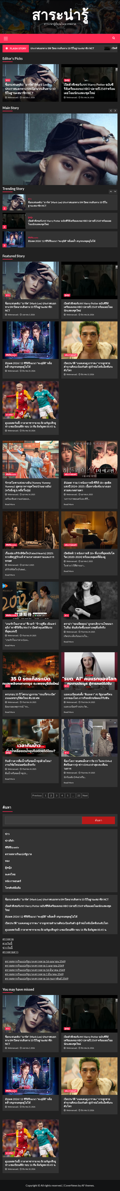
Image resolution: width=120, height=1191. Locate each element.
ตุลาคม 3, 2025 (28, 565)
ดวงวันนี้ (7, 943)
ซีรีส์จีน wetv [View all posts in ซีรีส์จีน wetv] (33, 238)
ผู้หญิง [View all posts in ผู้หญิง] (67, 80)
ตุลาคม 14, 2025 (28, 494)
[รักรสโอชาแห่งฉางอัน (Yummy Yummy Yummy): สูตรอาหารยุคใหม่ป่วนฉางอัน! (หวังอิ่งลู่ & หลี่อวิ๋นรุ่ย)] (31, 459)
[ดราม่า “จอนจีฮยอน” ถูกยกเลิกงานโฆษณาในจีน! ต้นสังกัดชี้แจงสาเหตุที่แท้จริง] (89, 600)
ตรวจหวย (8, 938)
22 (78, 795)
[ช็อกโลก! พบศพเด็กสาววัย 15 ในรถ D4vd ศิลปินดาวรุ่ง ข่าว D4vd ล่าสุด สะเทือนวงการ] (89, 738)
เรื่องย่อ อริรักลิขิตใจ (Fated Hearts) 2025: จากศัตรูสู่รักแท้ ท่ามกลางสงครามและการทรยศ (29, 557)
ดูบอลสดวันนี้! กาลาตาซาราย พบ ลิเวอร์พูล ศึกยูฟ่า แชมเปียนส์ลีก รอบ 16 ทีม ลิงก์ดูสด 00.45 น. (56, 929)
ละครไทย (10, 874)
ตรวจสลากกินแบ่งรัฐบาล (18, 854)
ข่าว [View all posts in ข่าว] (7, 80)
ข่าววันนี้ (8, 947)
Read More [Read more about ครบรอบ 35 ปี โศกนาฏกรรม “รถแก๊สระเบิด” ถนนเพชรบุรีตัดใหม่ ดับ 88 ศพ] (10, 712)
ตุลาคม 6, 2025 (87, 494)
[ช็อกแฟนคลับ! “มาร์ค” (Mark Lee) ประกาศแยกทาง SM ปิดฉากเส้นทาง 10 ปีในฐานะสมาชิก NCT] (60, 171)
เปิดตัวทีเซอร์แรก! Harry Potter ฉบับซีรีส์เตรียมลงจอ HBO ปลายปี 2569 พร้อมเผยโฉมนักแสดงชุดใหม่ (89, 89)
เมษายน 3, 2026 (28, 97)
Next (85, 795)
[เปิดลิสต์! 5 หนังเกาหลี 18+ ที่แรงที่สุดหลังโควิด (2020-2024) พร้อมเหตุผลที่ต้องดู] (89, 530)
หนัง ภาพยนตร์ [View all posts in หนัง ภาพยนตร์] (70, 355)
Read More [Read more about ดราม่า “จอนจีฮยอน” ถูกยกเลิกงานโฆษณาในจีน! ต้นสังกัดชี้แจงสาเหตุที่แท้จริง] (69, 641)
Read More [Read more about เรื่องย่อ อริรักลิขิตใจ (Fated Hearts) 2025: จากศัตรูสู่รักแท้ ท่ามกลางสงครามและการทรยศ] (10, 575)
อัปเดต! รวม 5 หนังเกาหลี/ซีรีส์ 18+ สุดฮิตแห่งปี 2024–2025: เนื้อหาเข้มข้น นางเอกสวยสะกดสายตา (87, 486)
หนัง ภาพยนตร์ (13, 881)
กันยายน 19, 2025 (88, 773)
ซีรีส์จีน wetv (12, 847)
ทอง (7, 860)
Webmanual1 (13, 97)
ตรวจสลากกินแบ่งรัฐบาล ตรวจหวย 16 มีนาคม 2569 (35, 969)
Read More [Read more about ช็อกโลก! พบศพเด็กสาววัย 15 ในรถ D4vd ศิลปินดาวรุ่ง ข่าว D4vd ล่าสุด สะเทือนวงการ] (69, 782)
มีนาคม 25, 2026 (28, 371)
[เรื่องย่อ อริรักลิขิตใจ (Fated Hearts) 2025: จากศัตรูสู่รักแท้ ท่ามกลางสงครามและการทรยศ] (31, 530)
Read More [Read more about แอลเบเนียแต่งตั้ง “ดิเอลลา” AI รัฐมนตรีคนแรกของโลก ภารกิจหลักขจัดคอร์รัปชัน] (69, 712)
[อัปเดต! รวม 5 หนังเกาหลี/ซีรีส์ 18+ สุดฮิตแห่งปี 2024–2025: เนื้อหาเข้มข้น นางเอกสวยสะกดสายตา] (89, 459)
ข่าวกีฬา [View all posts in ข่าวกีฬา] (9, 415)
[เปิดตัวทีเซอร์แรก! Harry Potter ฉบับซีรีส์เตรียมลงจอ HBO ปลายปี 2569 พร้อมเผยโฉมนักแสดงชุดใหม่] (14, 221)
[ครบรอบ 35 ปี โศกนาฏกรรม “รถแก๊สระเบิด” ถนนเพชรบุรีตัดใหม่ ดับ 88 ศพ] (31, 671)
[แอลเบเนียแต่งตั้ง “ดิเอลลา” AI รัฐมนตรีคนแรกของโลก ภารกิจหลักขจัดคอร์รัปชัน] (89, 671)
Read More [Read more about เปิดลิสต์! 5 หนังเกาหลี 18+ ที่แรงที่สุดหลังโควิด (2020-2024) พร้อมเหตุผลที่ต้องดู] (69, 571)
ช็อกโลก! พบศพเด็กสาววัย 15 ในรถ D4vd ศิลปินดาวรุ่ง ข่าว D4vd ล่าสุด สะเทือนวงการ (88, 764)
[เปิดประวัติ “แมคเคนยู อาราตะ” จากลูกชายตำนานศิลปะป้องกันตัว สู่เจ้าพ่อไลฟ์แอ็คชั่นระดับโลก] (89, 340)
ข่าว (7, 833)
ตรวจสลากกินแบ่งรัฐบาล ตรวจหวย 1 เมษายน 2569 (34, 965)
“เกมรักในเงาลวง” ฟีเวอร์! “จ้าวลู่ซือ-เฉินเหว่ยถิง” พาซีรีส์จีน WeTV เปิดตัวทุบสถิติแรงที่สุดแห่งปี (30, 627)
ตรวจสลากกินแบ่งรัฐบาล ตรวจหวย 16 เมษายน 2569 (35, 961)
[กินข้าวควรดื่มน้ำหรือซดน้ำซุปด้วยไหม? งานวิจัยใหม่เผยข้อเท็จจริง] (31, 738)
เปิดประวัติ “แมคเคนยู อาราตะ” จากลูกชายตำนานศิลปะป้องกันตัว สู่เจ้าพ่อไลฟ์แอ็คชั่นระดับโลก (88, 367)
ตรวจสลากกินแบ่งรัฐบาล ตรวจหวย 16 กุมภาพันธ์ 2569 (36, 978)
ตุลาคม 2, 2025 (87, 561)
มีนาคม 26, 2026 (87, 97)
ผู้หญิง (8, 867)
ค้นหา (7, 807)
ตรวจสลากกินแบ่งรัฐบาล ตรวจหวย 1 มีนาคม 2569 (34, 974)
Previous (37, 795)
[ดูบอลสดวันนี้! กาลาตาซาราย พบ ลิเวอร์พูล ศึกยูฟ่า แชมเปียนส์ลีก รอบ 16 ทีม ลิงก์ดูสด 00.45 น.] (31, 400)
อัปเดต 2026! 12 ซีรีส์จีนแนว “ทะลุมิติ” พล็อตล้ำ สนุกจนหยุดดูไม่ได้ (61, 241)
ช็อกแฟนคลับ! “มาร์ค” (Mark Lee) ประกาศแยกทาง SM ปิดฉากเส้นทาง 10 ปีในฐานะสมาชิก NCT (30, 89)
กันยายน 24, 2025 (88, 632)
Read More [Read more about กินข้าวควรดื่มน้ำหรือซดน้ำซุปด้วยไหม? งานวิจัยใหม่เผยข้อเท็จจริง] (10, 779)
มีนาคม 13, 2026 (87, 374)
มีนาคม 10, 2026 (28, 430)
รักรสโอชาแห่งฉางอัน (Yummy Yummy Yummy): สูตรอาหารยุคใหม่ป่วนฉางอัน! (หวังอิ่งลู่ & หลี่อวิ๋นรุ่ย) (28, 486)
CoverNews (71, 1185)
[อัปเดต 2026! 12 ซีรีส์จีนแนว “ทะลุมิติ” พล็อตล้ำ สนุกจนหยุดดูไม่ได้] (14, 239)
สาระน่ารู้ (60, 14)
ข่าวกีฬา (9, 840)
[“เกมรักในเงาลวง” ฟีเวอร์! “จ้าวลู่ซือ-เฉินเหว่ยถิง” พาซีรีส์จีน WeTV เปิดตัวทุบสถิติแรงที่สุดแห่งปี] (31, 600)
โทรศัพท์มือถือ (13, 887)
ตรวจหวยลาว (10, 951)
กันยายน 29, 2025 (29, 635)
